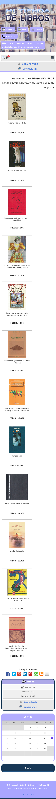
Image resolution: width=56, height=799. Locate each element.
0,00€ (28, 696)
